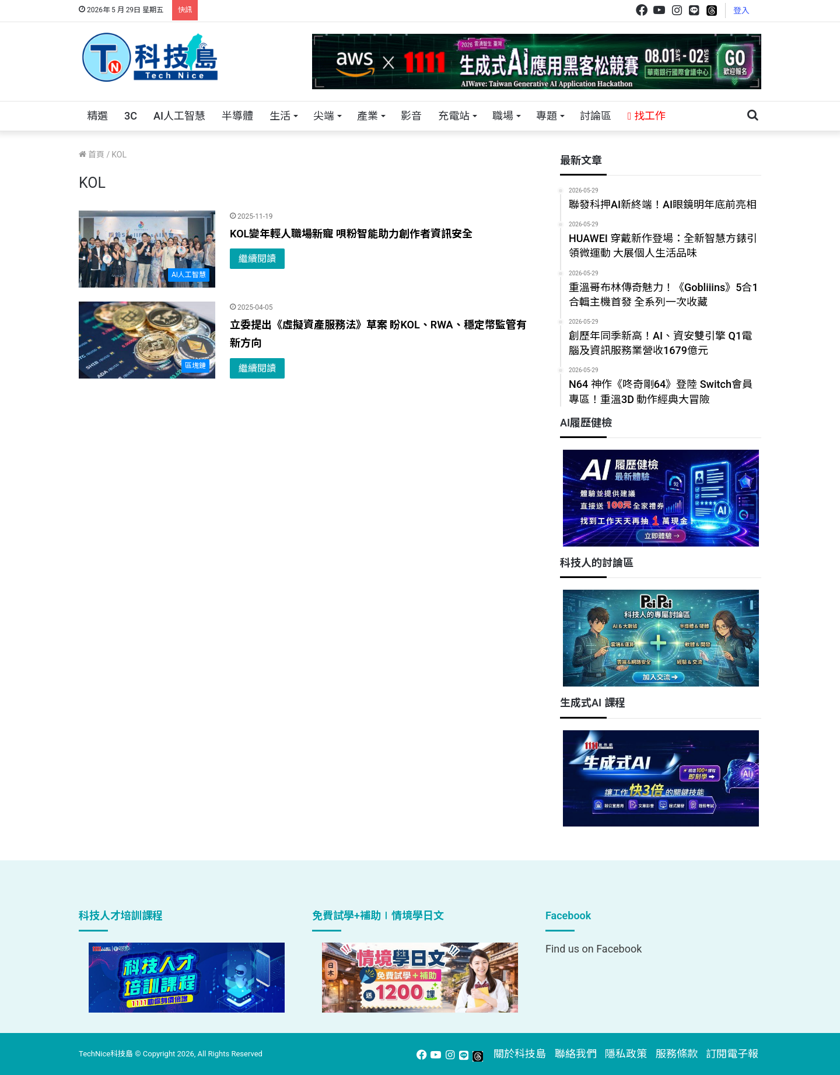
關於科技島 (520, 1054)
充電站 (454, 116)
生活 (280, 116)
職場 (502, 116)
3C (130, 116)
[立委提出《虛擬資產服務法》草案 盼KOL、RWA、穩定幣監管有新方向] (147, 340)
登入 (741, 10)
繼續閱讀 (257, 258)
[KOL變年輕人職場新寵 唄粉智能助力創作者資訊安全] (147, 249)
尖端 (323, 116)
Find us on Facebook (593, 949)
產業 (367, 116)
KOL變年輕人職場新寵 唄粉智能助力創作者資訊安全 (351, 233)
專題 (546, 116)
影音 (411, 116)
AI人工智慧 (179, 116)
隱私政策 (626, 1054)
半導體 (237, 116)
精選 (97, 116)
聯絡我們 (576, 1054)
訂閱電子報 (732, 1054)
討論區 (595, 116)
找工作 (647, 116)
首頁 (91, 154)
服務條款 (677, 1054)
